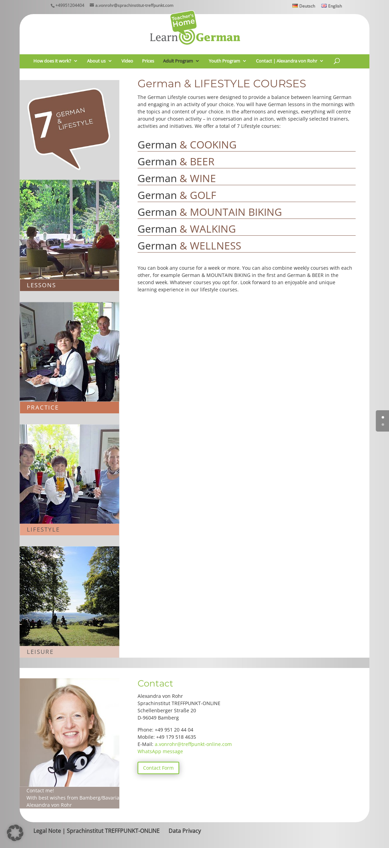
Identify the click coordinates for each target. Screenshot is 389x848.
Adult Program (178, 61)
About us (96, 61)
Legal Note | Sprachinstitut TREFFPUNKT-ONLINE (96, 831)
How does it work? (52, 61)
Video (127, 61)
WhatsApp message (160, 751)
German (187, 144)
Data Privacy (185, 831)
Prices (148, 61)
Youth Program (224, 61)
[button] (15, 833)
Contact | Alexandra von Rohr (286, 61)
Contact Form (158, 768)
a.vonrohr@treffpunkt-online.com (193, 744)
